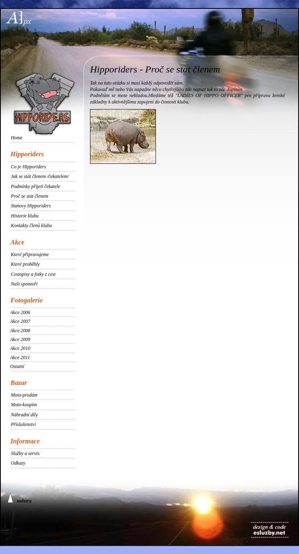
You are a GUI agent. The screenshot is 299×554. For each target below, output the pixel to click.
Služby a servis (25, 453)
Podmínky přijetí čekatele (35, 186)
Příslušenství (23, 424)
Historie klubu (25, 216)
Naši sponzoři (24, 284)
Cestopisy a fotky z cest (33, 274)
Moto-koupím (24, 404)
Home (17, 138)
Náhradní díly (24, 415)
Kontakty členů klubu (31, 225)
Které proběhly (25, 264)
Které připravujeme (30, 254)
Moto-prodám (24, 395)
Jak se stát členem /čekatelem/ (40, 176)
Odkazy (18, 463)
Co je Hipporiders (28, 167)
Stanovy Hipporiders (31, 206)
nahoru (20, 498)
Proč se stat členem (29, 196)
